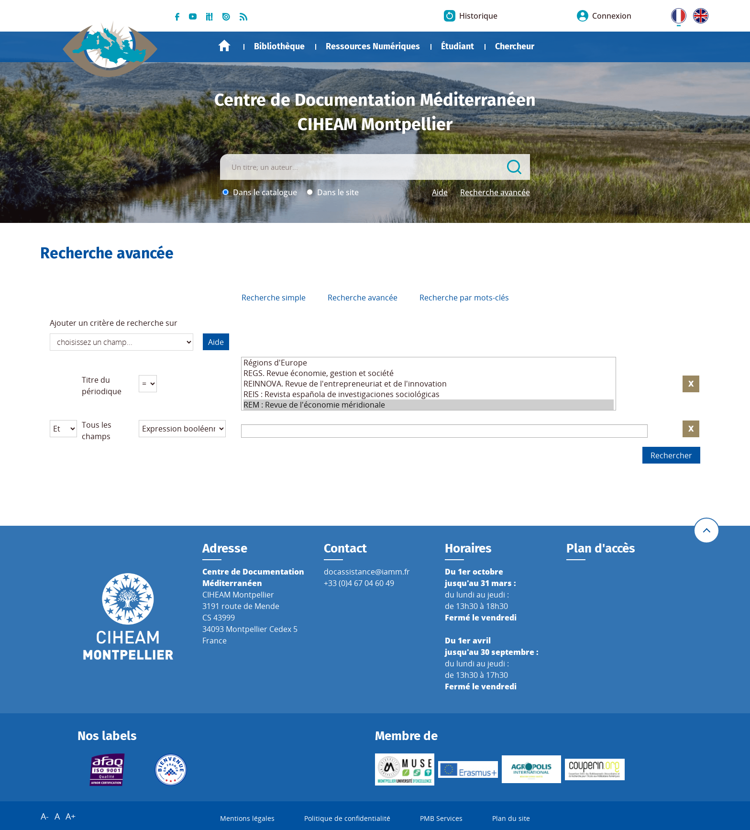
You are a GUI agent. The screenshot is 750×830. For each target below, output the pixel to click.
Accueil (224, 46)
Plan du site (511, 818)
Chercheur (514, 46)
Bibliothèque (279, 46)
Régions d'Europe (428, 362)
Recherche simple (274, 297)
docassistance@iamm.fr (367, 571)
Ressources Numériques (373, 46)
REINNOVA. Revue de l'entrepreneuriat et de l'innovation (428, 383)
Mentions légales (247, 818)
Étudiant (457, 46)
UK (698, 14)
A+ (71, 816)
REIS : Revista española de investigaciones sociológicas (428, 394)
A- (45, 816)
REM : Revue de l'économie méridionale (428, 404)
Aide (440, 192)
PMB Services (441, 818)
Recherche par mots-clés (464, 297)
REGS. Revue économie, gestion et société (428, 373)
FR (675, 14)
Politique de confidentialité (347, 818)
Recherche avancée (495, 192)
